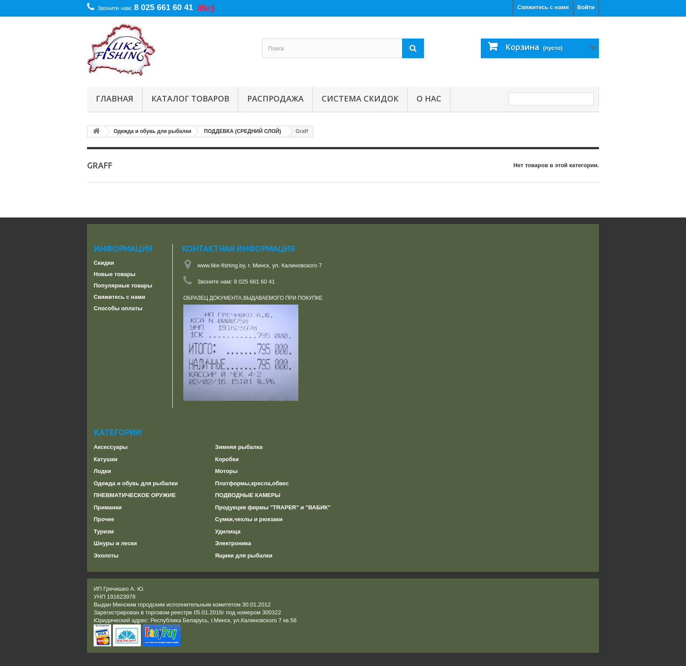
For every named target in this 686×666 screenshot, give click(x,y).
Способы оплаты (118, 308)
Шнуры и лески (115, 543)
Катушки (106, 459)
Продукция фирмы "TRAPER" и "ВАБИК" (273, 507)
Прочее (104, 519)
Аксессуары (111, 447)
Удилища (228, 531)
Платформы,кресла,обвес (252, 483)
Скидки (104, 262)
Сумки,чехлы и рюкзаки (249, 519)
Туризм (104, 531)
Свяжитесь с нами (543, 7)
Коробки (227, 459)
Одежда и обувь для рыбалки (136, 483)
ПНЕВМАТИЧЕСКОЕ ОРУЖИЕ (135, 495)
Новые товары (115, 274)
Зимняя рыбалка (239, 447)
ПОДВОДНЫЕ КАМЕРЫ (247, 495)
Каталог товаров (190, 99)
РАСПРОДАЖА (275, 99)
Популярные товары (123, 285)
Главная (114, 99)
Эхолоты (106, 555)
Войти (586, 7)
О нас (428, 99)
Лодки (102, 471)
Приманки (108, 507)
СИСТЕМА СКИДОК (360, 99)
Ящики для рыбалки (244, 555)
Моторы (226, 471)
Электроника (233, 543)
